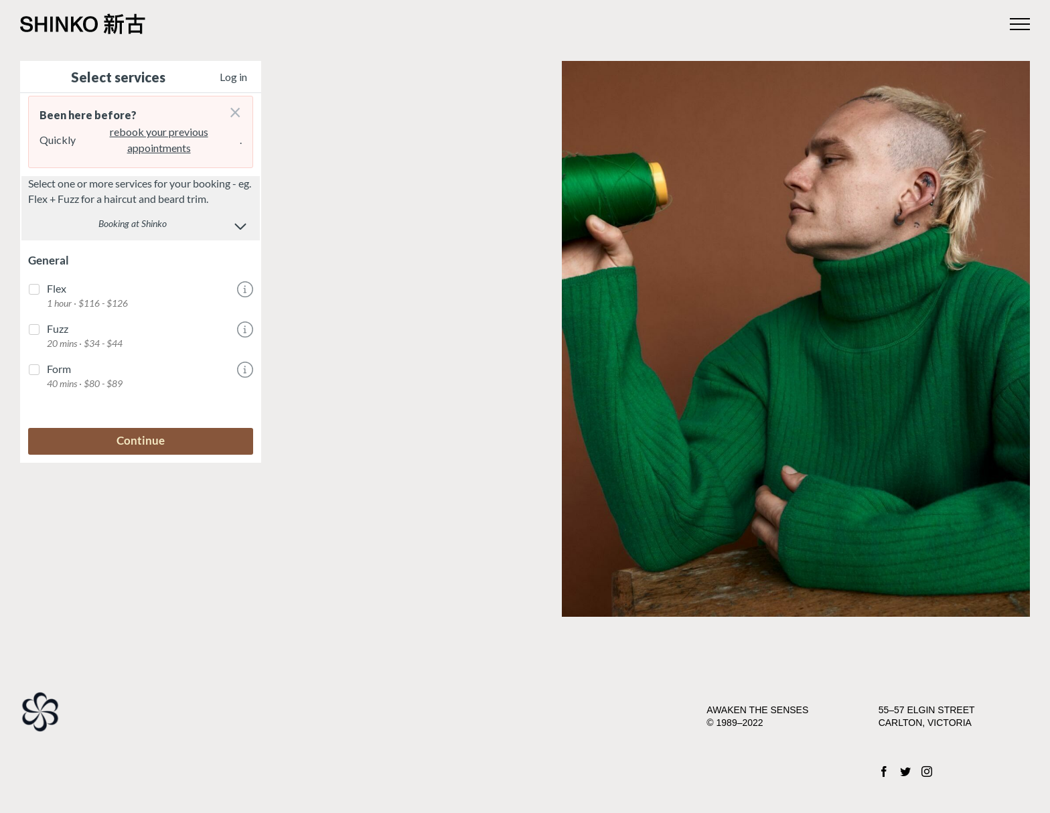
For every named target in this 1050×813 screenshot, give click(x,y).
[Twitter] (905, 771)
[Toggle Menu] (1019, 24)
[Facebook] (884, 771)
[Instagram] (926, 771)
